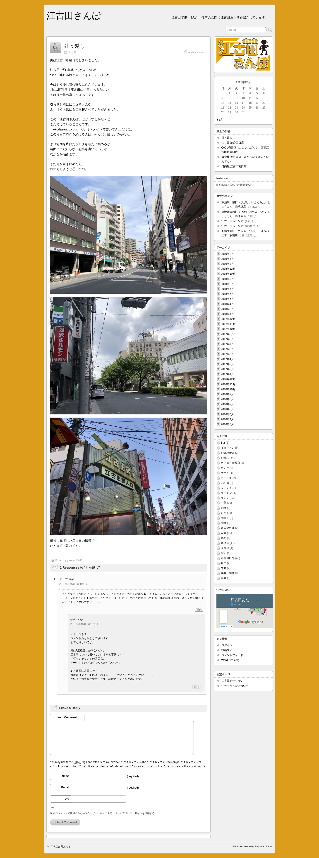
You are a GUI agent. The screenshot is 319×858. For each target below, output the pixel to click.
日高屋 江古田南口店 (234, 166)
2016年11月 (228, 384)
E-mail (65, 787)
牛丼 (223, 568)
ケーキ (225, 472)
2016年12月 (228, 379)
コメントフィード (232, 655)
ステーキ (226, 478)
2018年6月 (227, 293)
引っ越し (74, 46)
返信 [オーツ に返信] (199, 609)
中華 (223, 502)
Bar (223, 442)
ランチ (225, 497)
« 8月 (219, 119)
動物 (223, 508)
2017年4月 (227, 359)
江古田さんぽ (73, 16)
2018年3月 (227, 309)
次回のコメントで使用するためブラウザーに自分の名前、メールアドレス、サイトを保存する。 (103, 813)
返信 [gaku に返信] (196, 686)
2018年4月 (227, 304)
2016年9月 (227, 394)
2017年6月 (227, 349)
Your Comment (67, 717)
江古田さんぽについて (235, 686)
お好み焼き (228, 452)
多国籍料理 (228, 527)
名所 (223, 513)
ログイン (226, 645)
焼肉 (223, 563)
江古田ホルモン (230, 221)
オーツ (63, 579)
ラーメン (226, 492)
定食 (223, 533)
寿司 (223, 538)
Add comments (196, 52)
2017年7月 (227, 344)
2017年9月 (227, 334)
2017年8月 (227, 339)
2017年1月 (227, 374)
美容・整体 (228, 573)
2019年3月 (227, 263)
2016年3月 (227, 424)
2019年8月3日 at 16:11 (84, 624)
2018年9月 (227, 279)
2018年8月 (227, 284)
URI (67, 798)
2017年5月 (227, 354)
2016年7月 (227, 404)
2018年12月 (228, 268)
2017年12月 (228, 319)
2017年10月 (228, 329)
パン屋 (225, 483)
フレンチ (226, 487)
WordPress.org (230, 660)
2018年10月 (228, 273)
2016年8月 (227, 399)
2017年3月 (227, 364)
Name (66, 776)
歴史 (223, 553)
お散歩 (225, 457)
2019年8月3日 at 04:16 (73, 584)
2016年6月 (227, 409)
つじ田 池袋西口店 (232, 142)
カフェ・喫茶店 (230, 462)
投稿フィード (229, 650)
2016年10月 (228, 389)
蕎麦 (223, 578)
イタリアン (228, 447)
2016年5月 (227, 414)
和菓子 (225, 518)
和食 (223, 523)
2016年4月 (227, 419)
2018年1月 (227, 314)
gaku (69, 560)
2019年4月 (227, 258)
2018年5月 (227, 298)
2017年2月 (227, 369)
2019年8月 (227, 253)
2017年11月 (228, 324)
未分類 (72, 52)
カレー (225, 467)
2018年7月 (227, 289)
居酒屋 (225, 543)
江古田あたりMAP (232, 680)
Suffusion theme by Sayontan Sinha (252, 846)
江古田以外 (228, 558)
